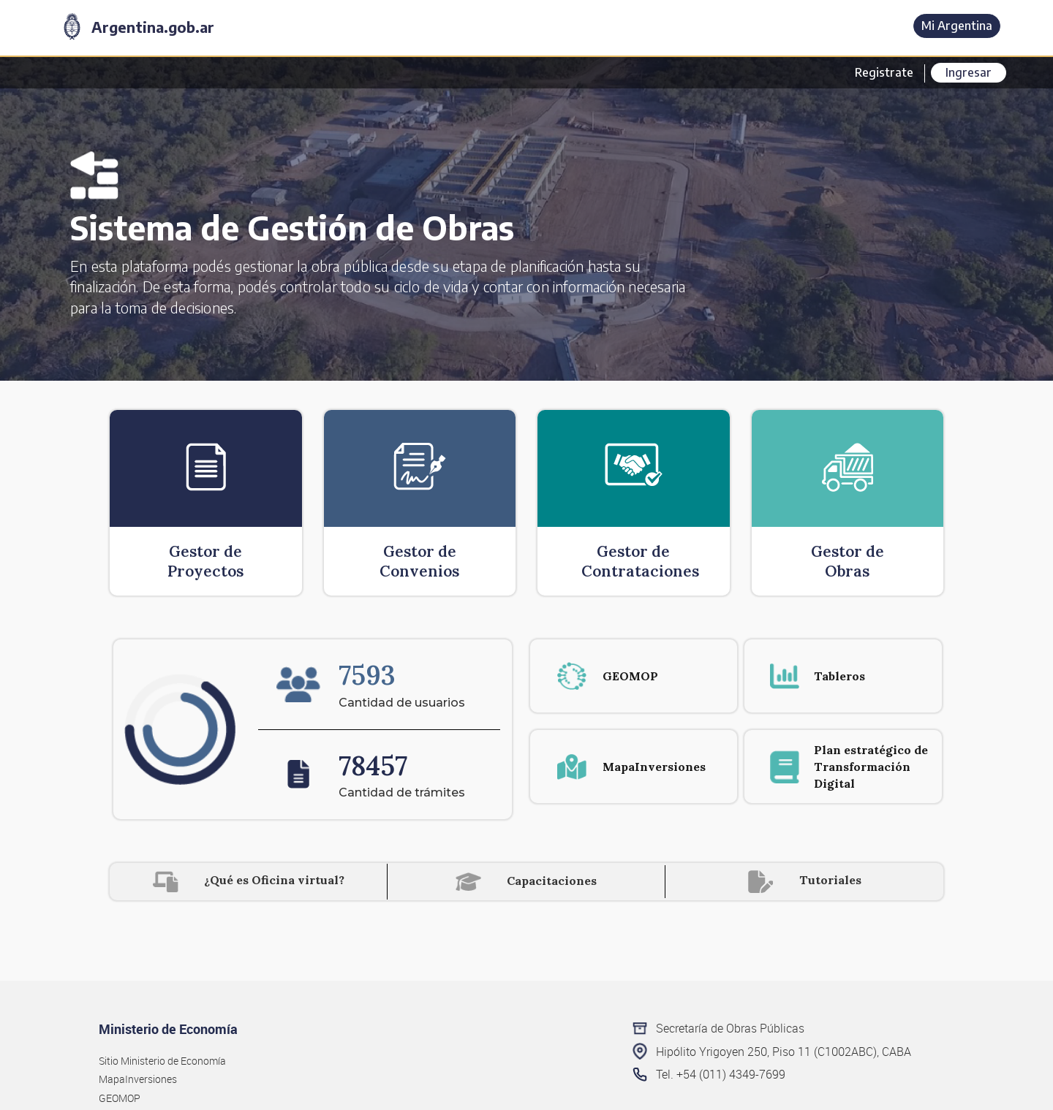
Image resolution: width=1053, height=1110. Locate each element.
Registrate (884, 72)
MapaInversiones (138, 1079)
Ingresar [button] (969, 72)
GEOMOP (119, 1098)
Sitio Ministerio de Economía (162, 1061)
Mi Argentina (956, 25)
